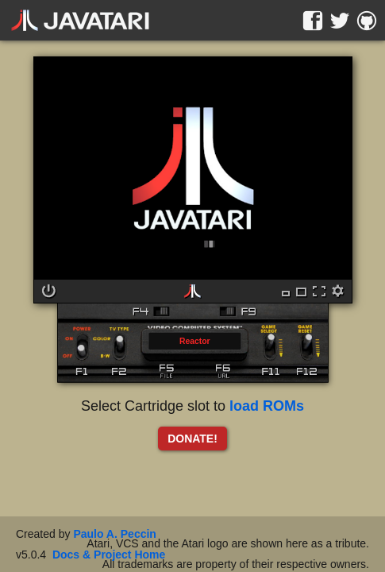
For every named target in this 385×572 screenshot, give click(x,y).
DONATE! (192, 438)
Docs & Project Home (108, 554)
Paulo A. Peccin (114, 534)
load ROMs (266, 406)
